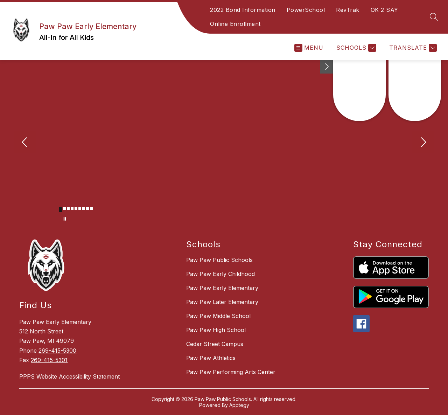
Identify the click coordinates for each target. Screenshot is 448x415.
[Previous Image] (25, 143)
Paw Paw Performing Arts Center (230, 371)
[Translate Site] (412, 47)
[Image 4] (72, 208)
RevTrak (347, 9)
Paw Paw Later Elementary (222, 301)
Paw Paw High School (216, 329)
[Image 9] (91, 208)
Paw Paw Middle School (218, 315)
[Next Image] (423, 143)
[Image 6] (79, 208)
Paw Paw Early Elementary (222, 287)
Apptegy (239, 405)
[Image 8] (87, 208)
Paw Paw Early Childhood (220, 273)
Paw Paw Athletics (211, 357)
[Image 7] (83, 208)
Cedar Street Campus (214, 343)
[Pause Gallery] (64, 218)
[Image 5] (76, 208)
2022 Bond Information (242, 9)
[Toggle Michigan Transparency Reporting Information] (327, 67)
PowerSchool (306, 9)
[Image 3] (68, 208)
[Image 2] (64, 208)
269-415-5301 (49, 360)
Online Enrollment (235, 23)
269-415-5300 (57, 350)
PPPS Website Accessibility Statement (69, 376)
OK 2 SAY (384, 9)
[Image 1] (60, 209)
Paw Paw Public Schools (219, 259)
